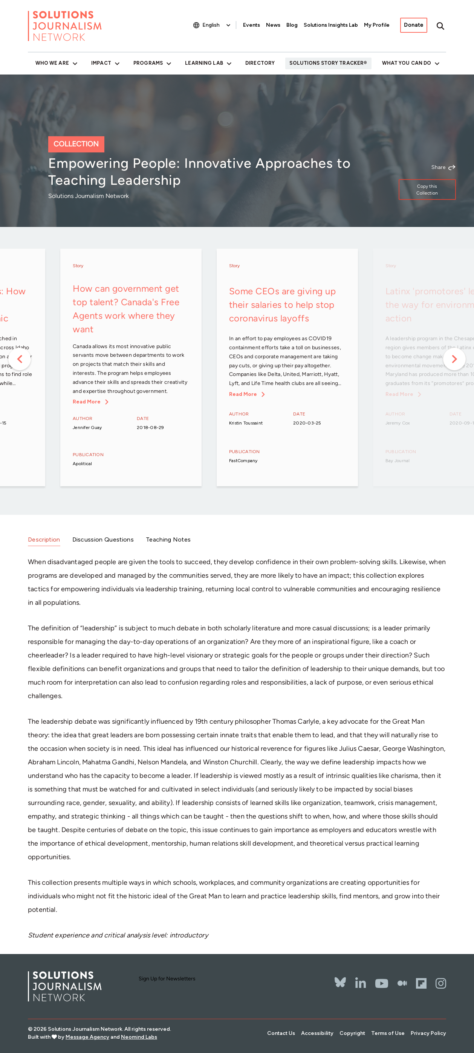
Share (438, 167)
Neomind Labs (139, 1037)
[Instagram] (441, 983)
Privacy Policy (428, 1033)
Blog (292, 25)
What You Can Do (406, 63)
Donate (414, 25)
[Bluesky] (340, 977)
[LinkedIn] (360, 983)
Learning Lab (204, 63)
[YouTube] (381, 983)
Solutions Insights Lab (331, 25)
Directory (260, 63)
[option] (131, 368)
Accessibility (317, 1033)
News (273, 25)
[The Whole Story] (402, 983)
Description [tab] (44, 539)
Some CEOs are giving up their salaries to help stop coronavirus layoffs (282, 305)
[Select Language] (217, 25)
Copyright (352, 1033)
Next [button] (454, 359)
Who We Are (52, 63)
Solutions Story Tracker (326, 63)
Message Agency (87, 1037)
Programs (148, 63)
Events (251, 25)
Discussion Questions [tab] (103, 539)
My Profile (377, 25)
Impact (101, 63)
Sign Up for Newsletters (167, 978)
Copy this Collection (427, 190)
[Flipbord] (421, 983)
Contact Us (281, 1033)
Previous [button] (19, 359)
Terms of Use (388, 1033)
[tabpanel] (237, 748)
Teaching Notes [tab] (168, 539)
